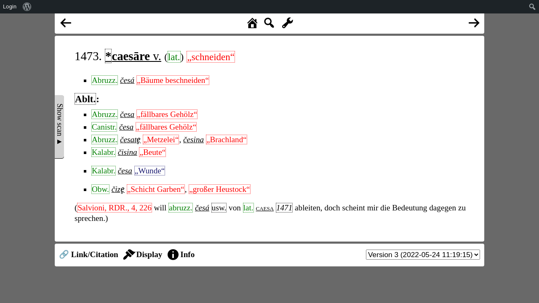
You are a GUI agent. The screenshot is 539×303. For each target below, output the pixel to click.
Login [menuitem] (9, 6)
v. (133, 56)
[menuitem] (27, 6)
